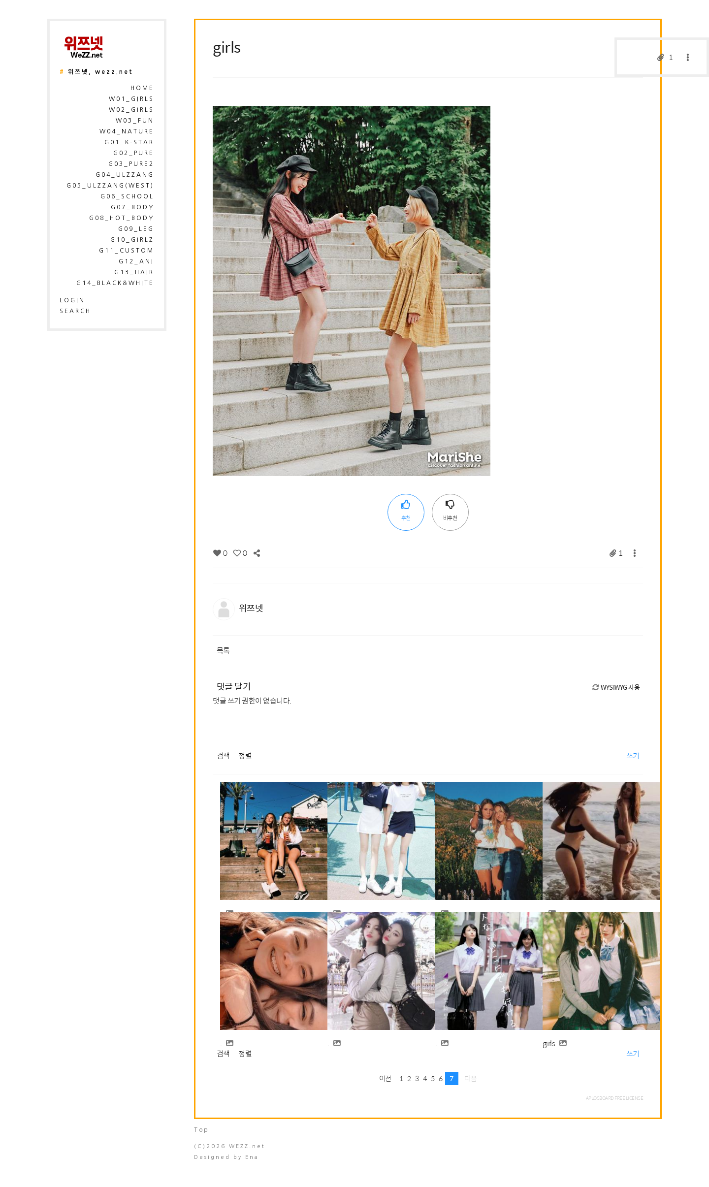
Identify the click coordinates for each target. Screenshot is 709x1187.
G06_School (127, 196)
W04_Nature (126, 131)
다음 (470, 1078)
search (75, 311)
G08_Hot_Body (121, 218)
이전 (385, 1078)
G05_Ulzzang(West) (110, 186)
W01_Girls (131, 99)
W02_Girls (131, 110)
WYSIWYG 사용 (615, 687)
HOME (142, 88)
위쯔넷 (251, 607)
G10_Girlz (132, 240)
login (72, 300)
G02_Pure (133, 153)
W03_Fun (135, 121)
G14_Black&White (115, 283)
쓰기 (633, 755)
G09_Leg (136, 229)
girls (227, 46)
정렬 (245, 755)
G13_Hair (134, 272)
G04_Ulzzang (125, 175)
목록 (223, 650)
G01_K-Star (129, 142)
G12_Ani (136, 261)
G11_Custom (126, 251)
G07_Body (132, 207)
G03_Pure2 (131, 164)
